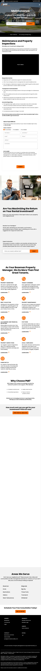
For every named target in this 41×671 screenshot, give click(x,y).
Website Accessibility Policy (18, 661)
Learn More (4, 292)
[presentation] (20, 160)
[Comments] (20, 145)
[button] (23, 635)
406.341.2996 (37, 1)
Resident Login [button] (25, 622)
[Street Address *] (20, 140)
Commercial (7, 622)
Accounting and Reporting (25, 34)
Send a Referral (25, 628)
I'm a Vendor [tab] (24, 129)
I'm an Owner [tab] (8, 129)
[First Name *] (11, 132)
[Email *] (11, 136)
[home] (5, 4)
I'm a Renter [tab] (16, 129)
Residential (6, 620)
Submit (30, 23)
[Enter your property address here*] (16, 23)
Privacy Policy (11, 654)
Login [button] (5, 624)
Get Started (20, 611)
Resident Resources (26, 620)
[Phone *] (29, 136)
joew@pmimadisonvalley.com (11, 639)
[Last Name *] (29, 132)
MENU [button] (39, 4)
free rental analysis (20, 412)
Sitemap (5, 654)
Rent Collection (13, 34)
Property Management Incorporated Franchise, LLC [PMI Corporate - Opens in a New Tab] (25, 647)
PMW (2, 654)
